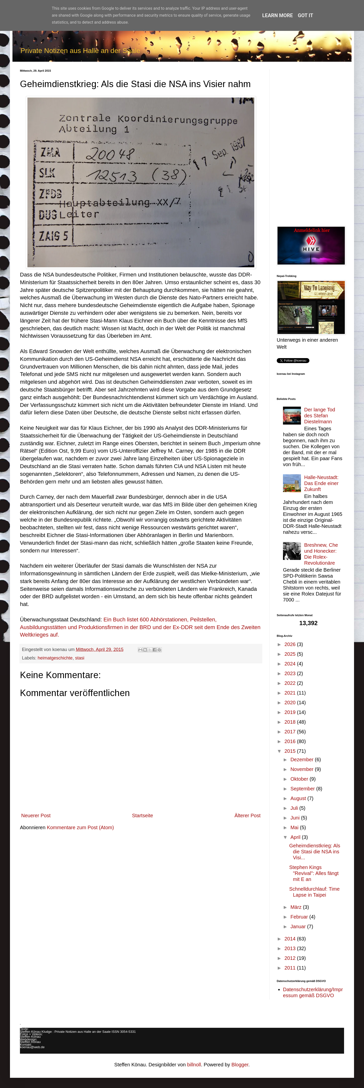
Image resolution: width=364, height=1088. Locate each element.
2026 (290, 644)
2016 (290, 741)
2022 (290, 683)
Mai (295, 827)
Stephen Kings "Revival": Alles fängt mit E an (314, 873)
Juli (294, 808)
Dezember (302, 759)
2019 (290, 712)
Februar (299, 917)
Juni (295, 817)
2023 (290, 673)
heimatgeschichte (55, 657)
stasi (79, 657)
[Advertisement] (310, 143)
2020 (290, 702)
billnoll (194, 1064)
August (298, 798)
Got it (305, 15)
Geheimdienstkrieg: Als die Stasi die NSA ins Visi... (314, 851)
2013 (290, 948)
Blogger (239, 1064)
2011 (290, 968)
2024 (290, 663)
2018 (290, 722)
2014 (290, 938)
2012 (290, 958)
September (303, 788)
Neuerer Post (36, 815)
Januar (298, 926)
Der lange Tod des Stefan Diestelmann (319, 415)
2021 (290, 693)
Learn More (277, 15)
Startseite (142, 815)
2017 (290, 731)
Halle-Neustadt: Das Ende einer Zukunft (321, 483)
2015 (290, 751)
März (296, 907)
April (296, 837)
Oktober (300, 779)
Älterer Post (248, 815)
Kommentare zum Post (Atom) (80, 827)
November (302, 769)
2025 (290, 654)
